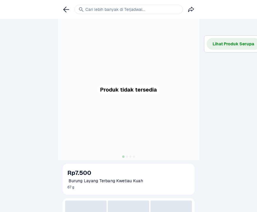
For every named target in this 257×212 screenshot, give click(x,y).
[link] (66, 9)
